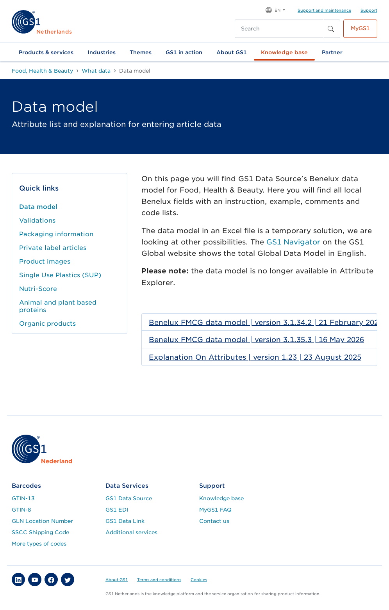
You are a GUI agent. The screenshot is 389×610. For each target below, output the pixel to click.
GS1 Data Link (125, 521)
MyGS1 (360, 28)
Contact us (214, 521)
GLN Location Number (42, 521)
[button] (275, 9)
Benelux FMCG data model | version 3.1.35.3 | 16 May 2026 (256, 339)
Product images (44, 261)
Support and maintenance (324, 10)
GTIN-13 (23, 498)
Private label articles (52, 247)
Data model (38, 206)
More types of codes (39, 543)
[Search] (279, 29)
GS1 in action (184, 52)
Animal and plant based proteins (57, 306)
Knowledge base (284, 52)
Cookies (199, 579)
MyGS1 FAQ (215, 510)
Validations (37, 220)
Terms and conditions (159, 579)
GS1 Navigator (293, 242)
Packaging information (56, 234)
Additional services (131, 532)
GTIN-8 (21, 510)
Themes (141, 52)
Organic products (47, 323)
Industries (101, 52)
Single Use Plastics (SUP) (60, 275)
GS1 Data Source (128, 498)
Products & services (46, 52)
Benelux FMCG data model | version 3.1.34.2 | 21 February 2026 (266, 322)
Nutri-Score (38, 289)
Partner (332, 52)
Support (368, 10)
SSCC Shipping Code (40, 532)
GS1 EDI (116, 510)
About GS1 (231, 52)
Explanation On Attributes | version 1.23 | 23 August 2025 (255, 357)
